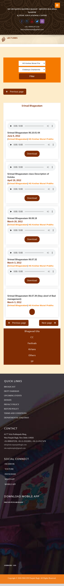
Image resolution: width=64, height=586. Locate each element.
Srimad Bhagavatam (17, 139)
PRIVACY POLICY (11, 404)
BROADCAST (9, 387)
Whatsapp (10, 479)
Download (32, 153)
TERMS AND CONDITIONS (15, 413)
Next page (47, 322)
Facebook (10, 464)
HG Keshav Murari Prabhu (41, 139)
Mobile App (10, 484)
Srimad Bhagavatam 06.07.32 (22, 259)
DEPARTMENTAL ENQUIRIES (16, 418)
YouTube (9, 469)
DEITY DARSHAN (11, 391)
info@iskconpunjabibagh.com (15, 445)
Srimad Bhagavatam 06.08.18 (22, 218)
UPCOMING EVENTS (13, 396)
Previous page (16, 91)
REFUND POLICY (11, 409)
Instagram (10, 474)
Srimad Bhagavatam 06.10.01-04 (23, 133)
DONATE (8, 400)
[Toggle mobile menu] (57, 5)
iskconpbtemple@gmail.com (32, 29)
